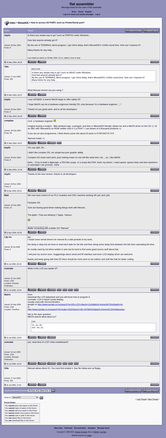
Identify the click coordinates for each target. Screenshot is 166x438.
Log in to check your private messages (78, 14)
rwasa (89, 435)
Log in (97, 14)
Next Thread (153, 399)
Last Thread (142, 399)
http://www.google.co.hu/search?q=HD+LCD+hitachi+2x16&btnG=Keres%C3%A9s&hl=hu (80, 304)
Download (68, 428)
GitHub (96, 432)
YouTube (103, 432)
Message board (103, 428)
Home (74, 12)
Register (88, 12)
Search (80, 12)
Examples (92, 428)
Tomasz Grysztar (81, 432)
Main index (58, 428)
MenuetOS (23, 22)
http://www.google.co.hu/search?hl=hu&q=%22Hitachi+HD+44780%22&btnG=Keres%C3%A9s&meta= (76, 309)
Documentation (80, 428)
